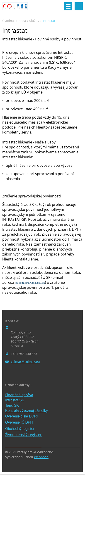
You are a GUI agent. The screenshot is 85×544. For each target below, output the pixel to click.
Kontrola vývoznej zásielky (26, 411)
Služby (34, 21)
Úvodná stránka (14, 21)
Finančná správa (19, 394)
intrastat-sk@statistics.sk (29, 282)
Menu (68, 6)
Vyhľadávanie (79, 6)
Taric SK (12, 405)
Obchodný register (19, 429)
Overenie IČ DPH (19, 422)
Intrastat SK (14, 400)
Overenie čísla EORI (21, 416)
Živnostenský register (23, 434)
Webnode (41, 457)
